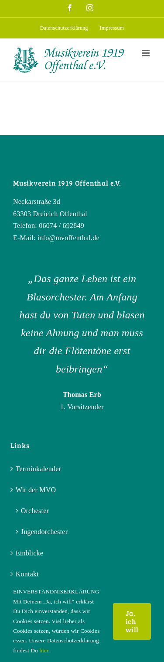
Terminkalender (38, 468)
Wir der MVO (36, 489)
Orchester (35, 510)
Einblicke (29, 553)
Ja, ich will (132, 621)
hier (43, 650)
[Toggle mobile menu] (146, 53)
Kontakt (27, 574)
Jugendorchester (44, 531)
